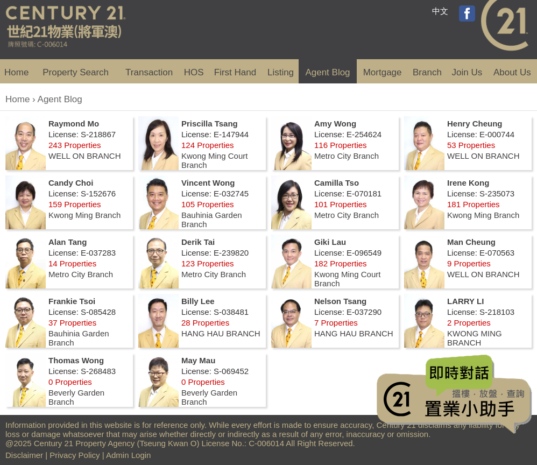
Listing (280, 72)
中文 (440, 11)
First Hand (235, 72)
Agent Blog (327, 72)
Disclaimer (24, 455)
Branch (427, 72)
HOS (194, 72)
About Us (512, 72)
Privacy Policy (75, 455)
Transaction (149, 72)
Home (16, 72)
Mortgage (382, 72)
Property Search (76, 72)
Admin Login (128, 455)
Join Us (467, 72)
